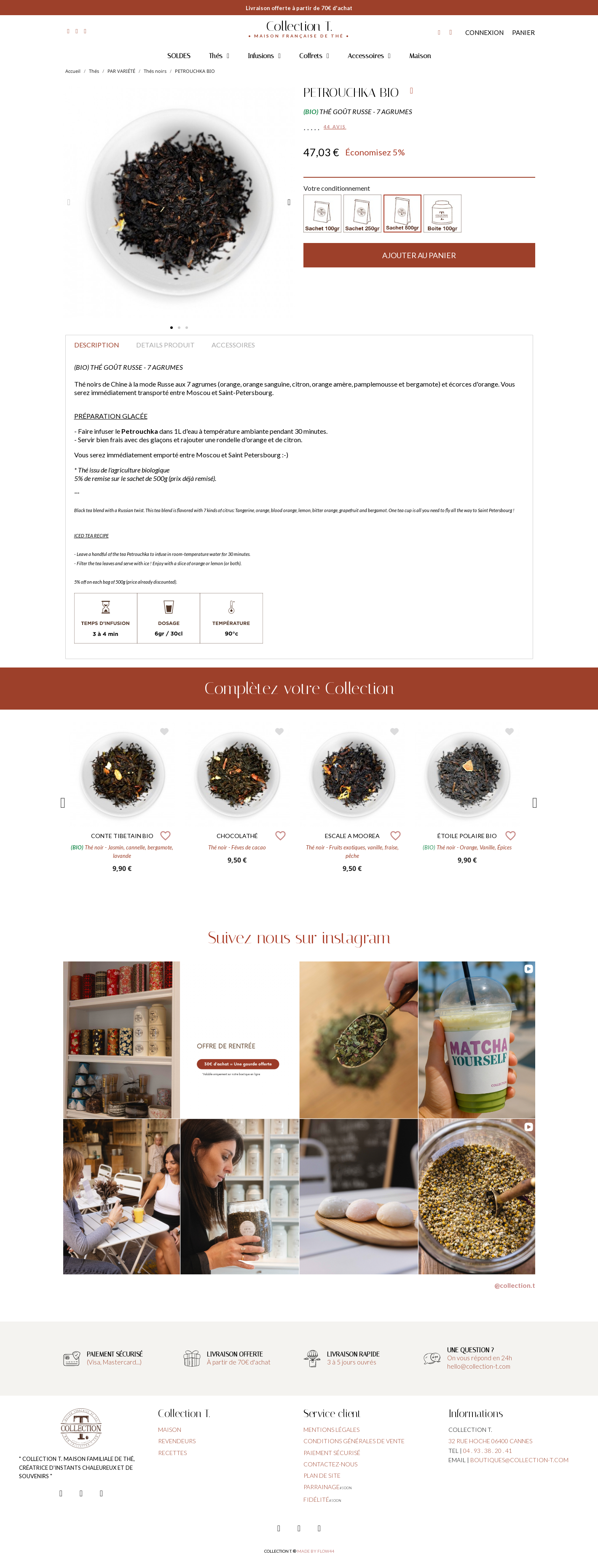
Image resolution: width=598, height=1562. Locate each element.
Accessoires (369, 56)
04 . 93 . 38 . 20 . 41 (487, 1450)
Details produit (165, 345)
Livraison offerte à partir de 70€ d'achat (299, 8)
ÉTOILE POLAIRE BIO (467, 835)
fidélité (316, 1499)
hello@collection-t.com (478, 1366)
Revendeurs (177, 1441)
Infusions (264, 56)
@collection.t (514, 1285)
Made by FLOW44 (315, 1551)
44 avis (335, 126)
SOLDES (178, 56)
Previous (63, 803)
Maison (420, 56)
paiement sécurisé (331, 1452)
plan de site (322, 1475)
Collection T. (299, 26)
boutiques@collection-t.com (519, 1459)
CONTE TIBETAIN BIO (122, 835)
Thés (219, 56)
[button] (171, 327)
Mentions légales (331, 1429)
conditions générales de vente (354, 1441)
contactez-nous (330, 1464)
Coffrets (314, 56)
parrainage (321, 1486)
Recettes (172, 1452)
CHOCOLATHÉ (237, 835)
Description (96, 345)
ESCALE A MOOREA (352, 835)
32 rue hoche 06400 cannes (490, 1441)
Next (535, 803)
